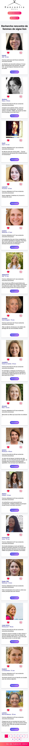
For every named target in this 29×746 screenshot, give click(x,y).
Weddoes (4, 99)
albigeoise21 (5, 274)
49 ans (14, 364)
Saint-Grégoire (6, 320)
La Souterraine (6, 670)
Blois (3, 407)
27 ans (10, 232)
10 (19, 739)
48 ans (10, 451)
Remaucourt (5, 626)
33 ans (7, 407)
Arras (3, 539)
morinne (4, 231)
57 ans (8, 539)
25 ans (10, 188)
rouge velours (5, 625)
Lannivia (4, 713)
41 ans (7, 276)
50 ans (7, 57)
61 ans (7, 144)
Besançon (4, 451)
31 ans (13, 670)
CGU (11, 744)
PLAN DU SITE (17, 744)
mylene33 (4, 187)
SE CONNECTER (14, 18)
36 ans (10, 583)
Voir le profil (14, 72)
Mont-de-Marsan (6, 714)
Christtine (4, 318)
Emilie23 (4, 669)
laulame (4, 450)
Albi (3, 57)
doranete (4, 406)
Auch (3, 144)
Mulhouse (4, 232)
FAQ (7, 744)
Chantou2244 (5, 537)
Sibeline (4, 494)
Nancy (3, 101)
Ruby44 (4, 55)
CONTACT (25, 744)
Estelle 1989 (5, 581)
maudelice (5, 362)
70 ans (12, 320)
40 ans (11, 626)
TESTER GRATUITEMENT (14, 13)
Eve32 (3, 143)
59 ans (14, 714)
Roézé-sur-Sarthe (6, 364)
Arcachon (4, 188)
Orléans (4, 495)
